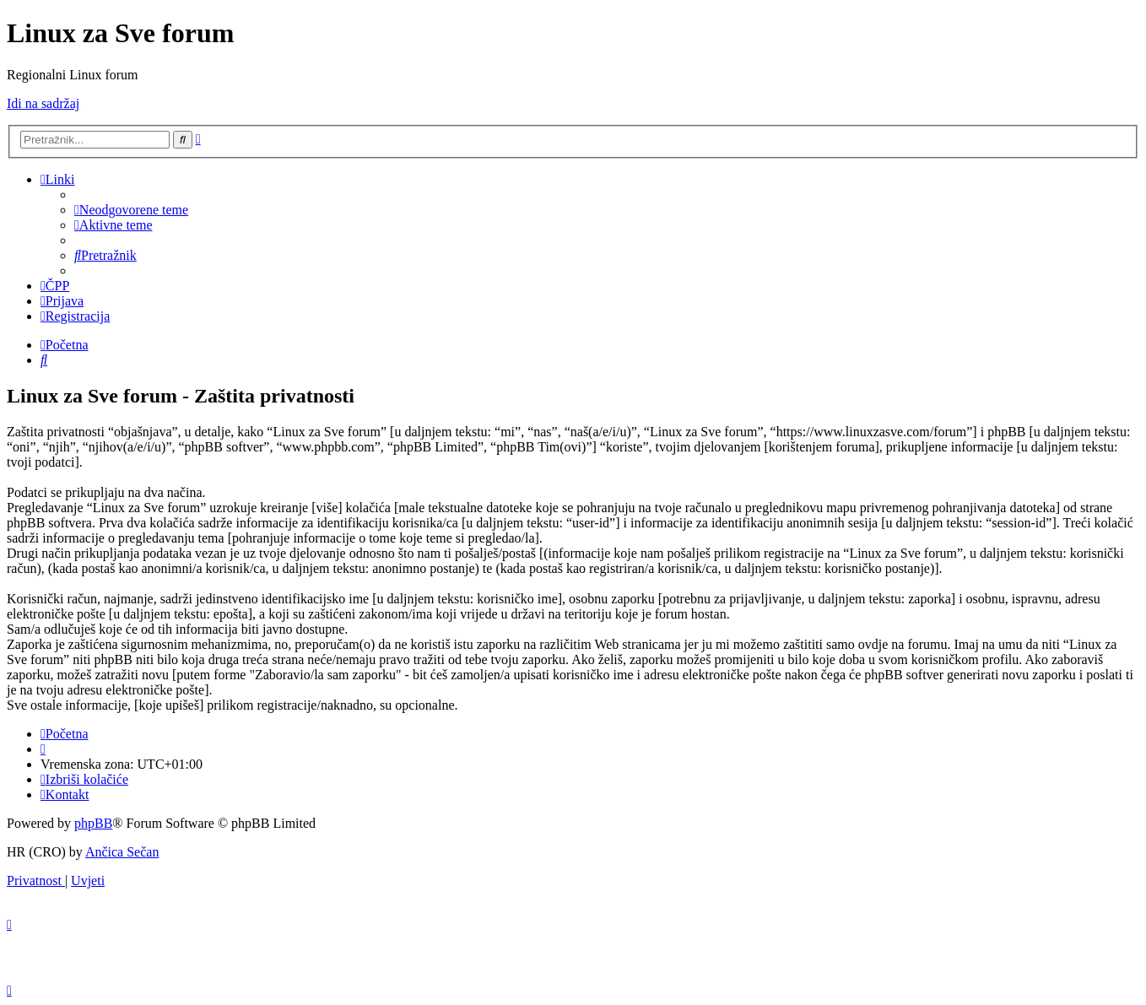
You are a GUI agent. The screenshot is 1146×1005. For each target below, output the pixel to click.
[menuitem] (131, 210)
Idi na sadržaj (43, 103)
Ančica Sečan (122, 852)
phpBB (93, 823)
